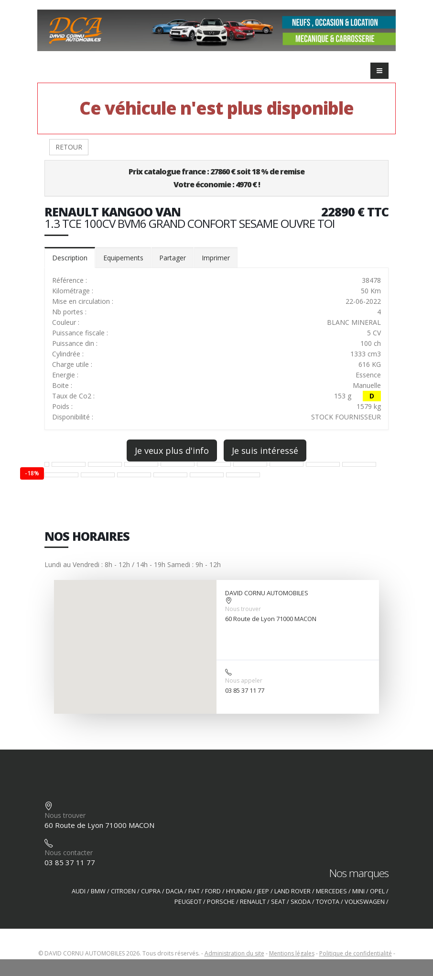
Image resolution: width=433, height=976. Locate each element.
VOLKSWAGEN (365, 902)
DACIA (174, 891)
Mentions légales (291, 953)
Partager (172, 257)
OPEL (377, 891)
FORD (213, 891)
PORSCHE (221, 902)
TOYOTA (327, 902)
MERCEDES (331, 891)
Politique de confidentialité (355, 953)
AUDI (79, 891)
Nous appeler (243, 680)
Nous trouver (243, 609)
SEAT (278, 902)
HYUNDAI (239, 891)
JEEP (263, 891)
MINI (358, 891)
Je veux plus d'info (172, 450)
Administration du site (234, 953)
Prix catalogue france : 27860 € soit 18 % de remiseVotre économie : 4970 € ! (216, 178)
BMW (98, 891)
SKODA (301, 902)
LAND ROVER (292, 891)
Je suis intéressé (265, 450)
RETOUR (68, 146)
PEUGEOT (188, 902)
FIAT (194, 891)
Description (69, 257)
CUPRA (151, 891)
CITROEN (123, 891)
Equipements (123, 257)
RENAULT (253, 902)
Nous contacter (68, 852)
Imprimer (216, 257)
